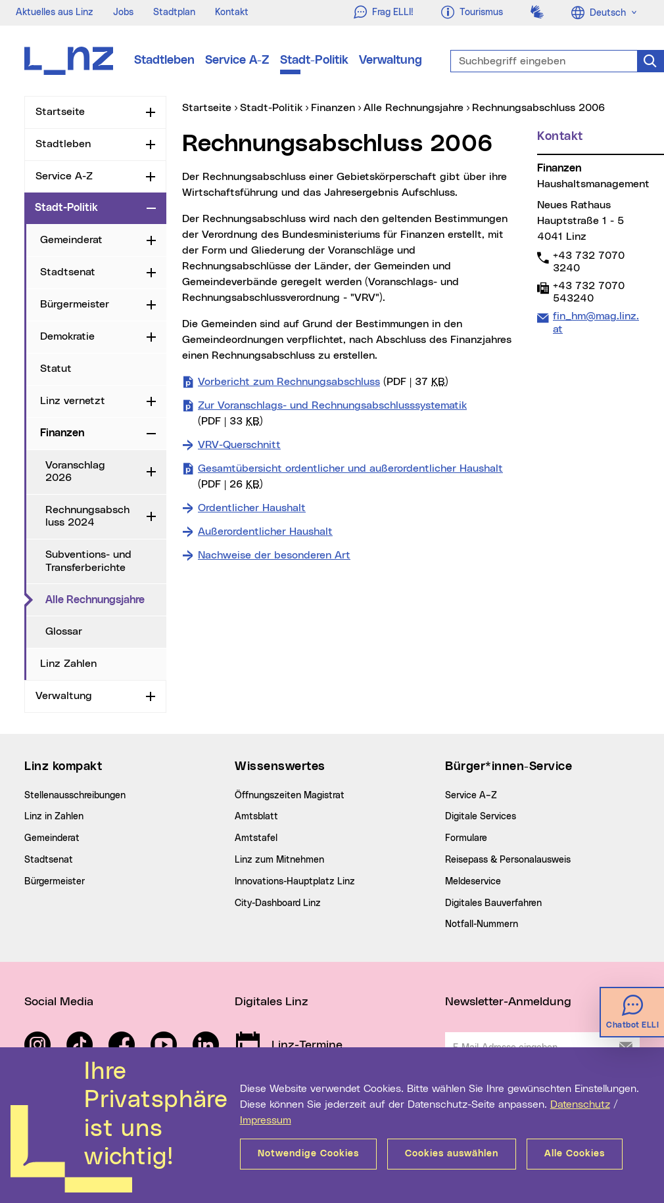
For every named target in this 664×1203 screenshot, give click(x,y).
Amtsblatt (256, 816)
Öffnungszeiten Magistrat (289, 795)
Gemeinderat (71, 240)
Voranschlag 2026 (75, 471)
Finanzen (62, 433)
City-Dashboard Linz (278, 903)
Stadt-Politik (314, 60)
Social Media (58, 1002)
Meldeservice (473, 881)
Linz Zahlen (68, 663)
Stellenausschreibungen (75, 795)
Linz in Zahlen (53, 816)
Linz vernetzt (72, 401)
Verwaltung (390, 60)
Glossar (63, 631)
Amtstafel (256, 838)
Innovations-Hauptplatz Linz (295, 881)
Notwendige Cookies (308, 1153)
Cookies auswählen (451, 1153)
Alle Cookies (574, 1153)
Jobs (123, 12)
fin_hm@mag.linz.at (595, 322)
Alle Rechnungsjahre (105, 599)
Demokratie (67, 336)
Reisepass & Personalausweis (508, 860)
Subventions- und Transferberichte (88, 560)
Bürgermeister (74, 304)
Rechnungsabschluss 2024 (87, 516)
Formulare (466, 838)
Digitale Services (480, 816)
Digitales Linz (271, 1002)
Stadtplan (174, 12)
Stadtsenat (67, 272)
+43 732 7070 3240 (588, 261)
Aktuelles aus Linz (54, 12)
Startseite (60, 111)
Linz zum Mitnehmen (279, 860)
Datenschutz (580, 1104)
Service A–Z (471, 795)
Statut (56, 368)
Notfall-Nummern (481, 924)
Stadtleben (164, 60)
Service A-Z (237, 60)
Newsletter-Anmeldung (508, 1002)
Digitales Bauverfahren (493, 903)
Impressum (265, 1120)
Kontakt (232, 12)
